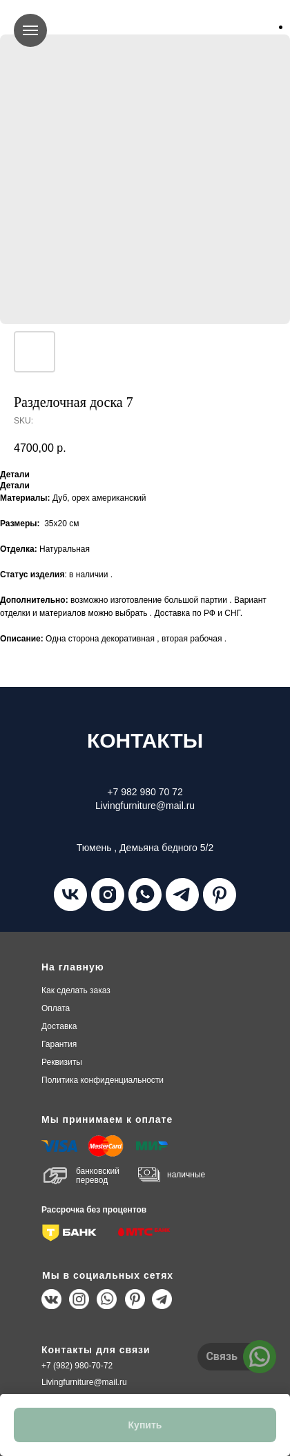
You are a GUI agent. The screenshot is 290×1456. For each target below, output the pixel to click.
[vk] (70, 894)
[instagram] (107, 894)
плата (55, 1008)
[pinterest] (219, 894)
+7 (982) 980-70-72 (77, 1365)
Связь (222, 1356)
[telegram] (182, 894)
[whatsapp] (145, 894)
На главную (72, 967)
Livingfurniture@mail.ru (84, 1382)
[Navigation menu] (30, 30)
